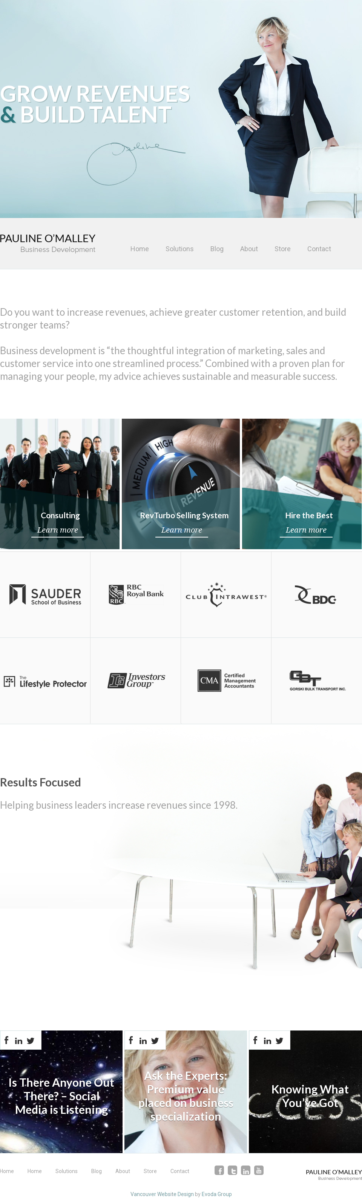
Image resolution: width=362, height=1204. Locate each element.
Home (139, 249)
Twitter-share (30, 1040)
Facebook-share (6, 1040)
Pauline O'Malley (47, 243)
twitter (232, 1170)
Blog (217, 249)
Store (283, 249)
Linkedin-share (18, 1040)
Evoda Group (217, 1194)
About (249, 249)
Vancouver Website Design (162, 1194)
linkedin (245, 1170)
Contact (319, 249)
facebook (219, 1170)
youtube (259, 1170)
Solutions (180, 249)
